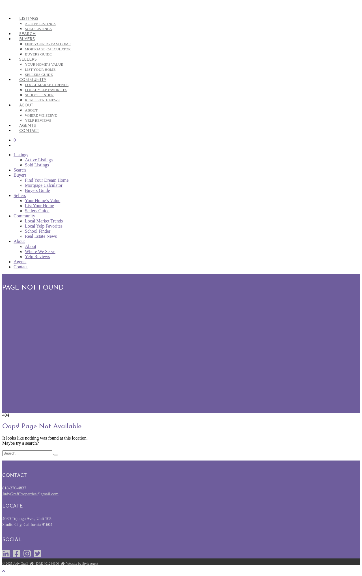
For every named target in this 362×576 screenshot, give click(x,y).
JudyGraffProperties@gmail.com (30, 494)
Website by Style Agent (82, 564)
